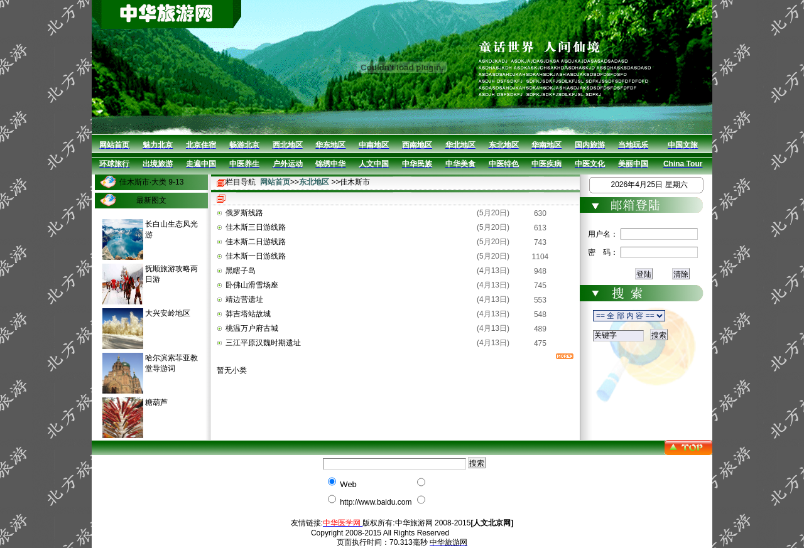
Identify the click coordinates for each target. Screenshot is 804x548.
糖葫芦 (156, 402)
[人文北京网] (491, 522)
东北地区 (314, 182)
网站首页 (275, 182)
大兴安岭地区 (167, 313)
